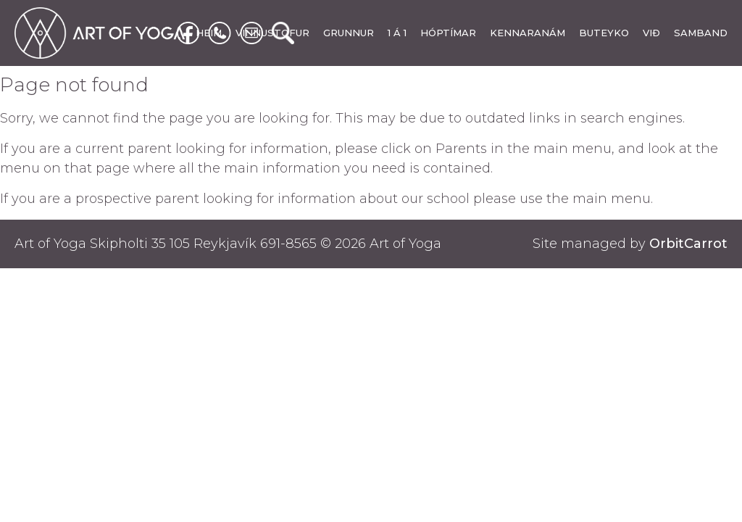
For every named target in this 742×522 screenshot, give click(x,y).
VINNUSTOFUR (272, 32)
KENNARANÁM (527, 32)
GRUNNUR (348, 32)
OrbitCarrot (688, 244)
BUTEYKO (604, 32)
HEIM (209, 32)
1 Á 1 (397, 32)
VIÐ (651, 32)
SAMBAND (701, 32)
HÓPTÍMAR (448, 32)
